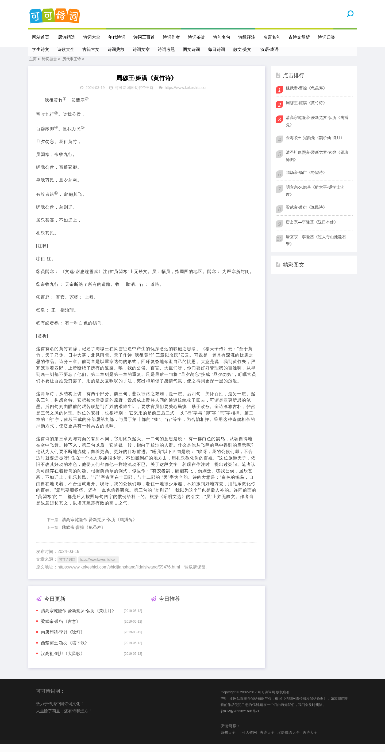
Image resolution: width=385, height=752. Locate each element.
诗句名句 (221, 37)
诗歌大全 (65, 49)
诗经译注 (247, 37)
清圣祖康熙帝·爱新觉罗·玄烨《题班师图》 (317, 164)
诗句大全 (228, 740)
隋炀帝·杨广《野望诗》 (306, 180)
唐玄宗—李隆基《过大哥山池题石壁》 (316, 248)
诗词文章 (141, 49)
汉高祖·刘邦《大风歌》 (63, 661)
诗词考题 (166, 49)
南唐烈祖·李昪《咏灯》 (63, 640)
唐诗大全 (267, 740)
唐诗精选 (66, 37)
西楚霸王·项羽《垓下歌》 (65, 651)
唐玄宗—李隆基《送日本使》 (312, 230)
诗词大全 (92, 37)
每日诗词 (216, 49)
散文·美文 (242, 49)
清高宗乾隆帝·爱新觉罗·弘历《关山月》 (78, 618)
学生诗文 (40, 49)
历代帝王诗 (71, 67)
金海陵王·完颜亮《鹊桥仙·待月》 (315, 145)
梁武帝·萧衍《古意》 (60, 629)
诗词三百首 (144, 37)
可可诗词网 (124, 95)
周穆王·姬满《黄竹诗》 (306, 111)
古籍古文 (90, 49)
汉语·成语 (270, 49)
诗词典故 (116, 49)
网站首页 (40, 37)
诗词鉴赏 (196, 37)
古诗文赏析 (299, 37)
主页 (33, 67)
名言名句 (272, 37)
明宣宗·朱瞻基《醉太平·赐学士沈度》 (315, 199)
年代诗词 (117, 37)
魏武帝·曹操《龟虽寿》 (84, 535)
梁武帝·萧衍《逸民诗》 (306, 215)
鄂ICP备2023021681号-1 (240, 719)
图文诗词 (191, 49)
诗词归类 (326, 37)
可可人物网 (247, 740)
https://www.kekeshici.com (186, 95)
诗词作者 (171, 37)
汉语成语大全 (288, 740)
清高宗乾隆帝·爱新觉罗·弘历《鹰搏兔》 (99, 527)
